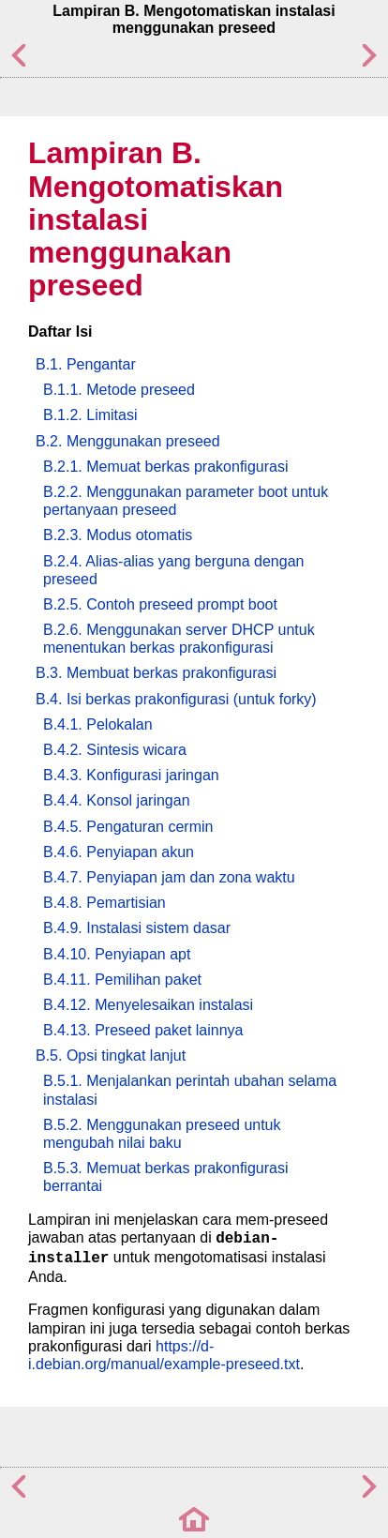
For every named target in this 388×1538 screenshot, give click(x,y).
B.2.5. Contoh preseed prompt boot (160, 604)
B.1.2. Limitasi (90, 415)
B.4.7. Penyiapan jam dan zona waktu (169, 877)
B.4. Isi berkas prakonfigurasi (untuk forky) (176, 699)
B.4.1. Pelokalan (98, 724)
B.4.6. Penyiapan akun (118, 852)
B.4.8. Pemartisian (104, 903)
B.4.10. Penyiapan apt (116, 954)
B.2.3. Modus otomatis (117, 535)
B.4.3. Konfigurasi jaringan (131, 775)
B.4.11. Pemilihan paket (122, 980)
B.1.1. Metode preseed (119, 390)
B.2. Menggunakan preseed (128, 441)
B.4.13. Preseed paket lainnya (143, 1030)
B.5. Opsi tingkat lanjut (111, 1055)
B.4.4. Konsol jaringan (116, 800)
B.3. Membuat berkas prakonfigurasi (156, 673)
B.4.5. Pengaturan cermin (128, 827)
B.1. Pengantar (86, 364)
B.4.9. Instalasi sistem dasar (137, 928)
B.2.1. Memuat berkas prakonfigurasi (165, 467)
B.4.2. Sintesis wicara (115, 750)
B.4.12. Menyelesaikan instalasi (148, 1005)
